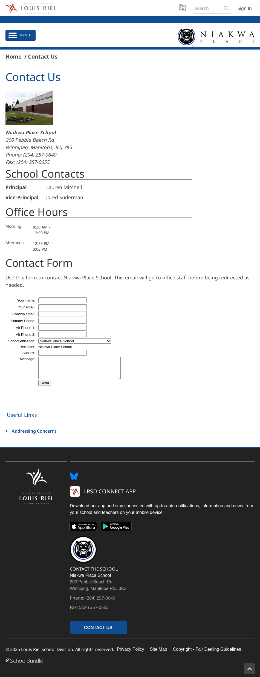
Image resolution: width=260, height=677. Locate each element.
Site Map (158, 649)
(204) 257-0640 (39, 154)
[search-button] (226, 8)
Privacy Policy (130, 649)
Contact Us (42, 56)
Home (13, 56)
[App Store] (83, 527)
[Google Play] (116, 527)
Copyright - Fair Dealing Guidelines (207, 649)
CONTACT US (98, 627)
